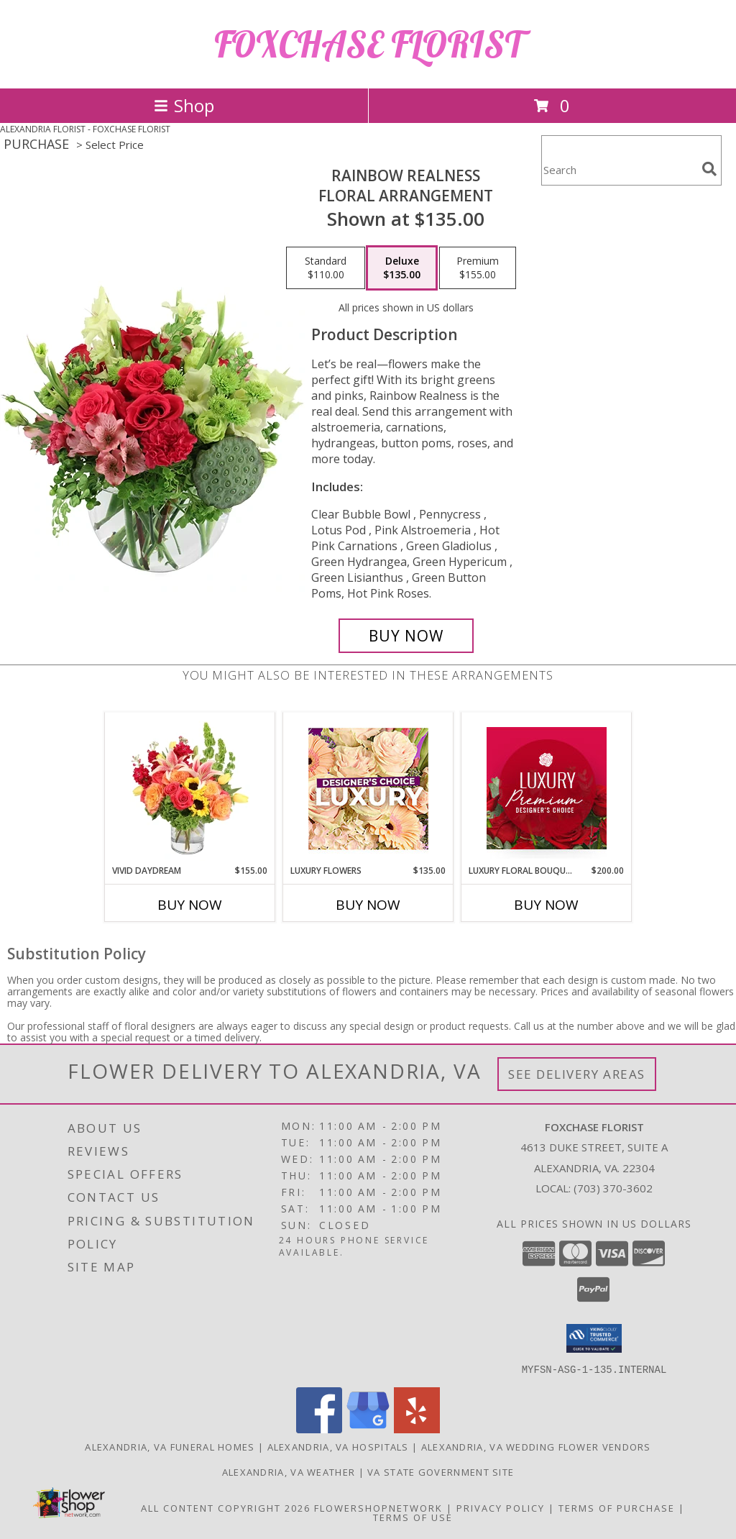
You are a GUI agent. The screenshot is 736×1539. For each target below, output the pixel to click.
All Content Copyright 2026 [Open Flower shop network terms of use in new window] (225, 1507)
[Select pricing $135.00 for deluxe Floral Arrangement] (402, 268)
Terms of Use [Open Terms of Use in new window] (413, 1516)
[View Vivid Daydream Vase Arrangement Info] (190, 788)
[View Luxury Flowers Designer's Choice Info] (368, 789)
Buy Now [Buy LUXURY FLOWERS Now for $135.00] (368, 904)
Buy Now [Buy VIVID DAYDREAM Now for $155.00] (189, 904)
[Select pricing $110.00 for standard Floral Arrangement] (325, 268)
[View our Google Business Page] (368, 1428)
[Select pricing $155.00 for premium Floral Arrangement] (477, 268)
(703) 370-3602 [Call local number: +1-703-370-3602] (613, 1188)
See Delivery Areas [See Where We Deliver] (576, 1074)
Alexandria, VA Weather (289, 1471)
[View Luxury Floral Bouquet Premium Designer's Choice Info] (547, 788)
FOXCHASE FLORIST (368, 44)
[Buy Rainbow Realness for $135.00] (406, 635)
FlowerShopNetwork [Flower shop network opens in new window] (378, 1507)
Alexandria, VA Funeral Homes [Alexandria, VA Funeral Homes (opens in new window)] (169, 1446)
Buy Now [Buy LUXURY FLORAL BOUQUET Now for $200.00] (546, 904)
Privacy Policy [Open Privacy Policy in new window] (500, 1507)
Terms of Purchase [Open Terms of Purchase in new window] (616, 1507)
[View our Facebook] (319, 1428)
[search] (709, 169)
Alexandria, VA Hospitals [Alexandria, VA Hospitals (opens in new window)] (338, 1446)
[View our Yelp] (417, 1428)
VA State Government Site (440, 1471)
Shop (184, 105)
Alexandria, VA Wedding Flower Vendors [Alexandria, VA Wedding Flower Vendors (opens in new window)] (536, 1446)
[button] (594, 1338)
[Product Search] (619, 169)
